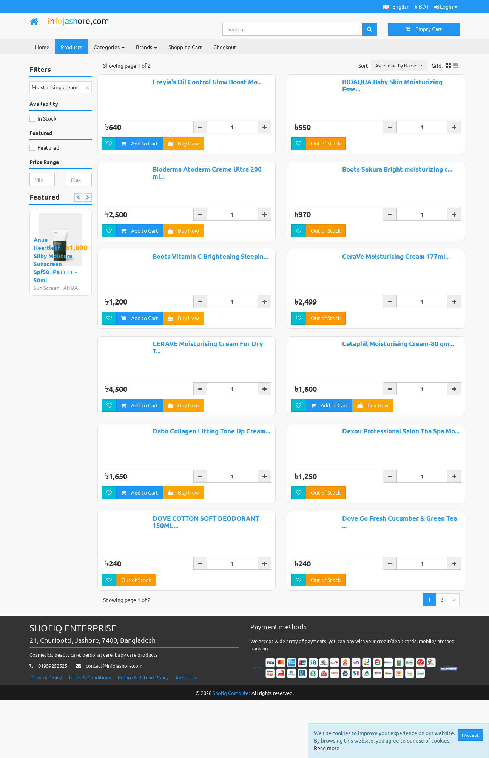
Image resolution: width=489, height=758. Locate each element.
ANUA (70, 287)
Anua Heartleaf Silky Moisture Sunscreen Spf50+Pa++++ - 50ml (55, 260)
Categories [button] (109, 46)
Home (42, 46)
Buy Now (183, 144)
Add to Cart (139, 144)
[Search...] (292, 29)
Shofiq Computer (231, 750)
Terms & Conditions (89, 735)
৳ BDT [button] (422, 6)
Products (71, 46)
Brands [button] (146, 46)
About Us (185, 735)
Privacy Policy (46, 735)
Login (445, 6)
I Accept (470, 735)
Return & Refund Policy (143, 735)
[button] (396, 6)
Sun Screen (47, 287)
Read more (326, 747)
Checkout (224, 46)
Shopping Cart (185, 46)
